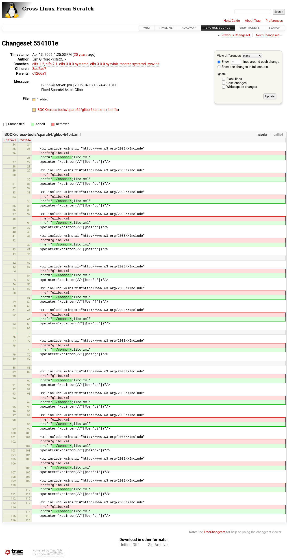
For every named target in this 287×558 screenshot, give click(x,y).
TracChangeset (214, 532)
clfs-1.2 (38, 64)
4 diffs (113, 110)
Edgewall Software (50, 554)
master (125, 64)
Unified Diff (129, 545)
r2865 (45, 85)
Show (223, 62)
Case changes (236, 83)
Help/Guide (232, 21)
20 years (80, 54)
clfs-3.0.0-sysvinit (104, 64)
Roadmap (189, 27)
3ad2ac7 (39, 69)
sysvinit (153, 64)
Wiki (146, 27)
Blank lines (234, 79)
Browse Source (218, 27)
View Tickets (249, 27)
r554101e (24, 140)
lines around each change (255, 62)
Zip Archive (157, 545)
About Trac (253, 21)
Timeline (166, 27)
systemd (139, 64)
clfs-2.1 (52, 64)
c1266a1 (39, 73)
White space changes (241, 87)
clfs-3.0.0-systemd (74, 64)
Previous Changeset (236, 35)
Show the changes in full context (242, 67)
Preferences (274, 21)
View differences (229, 56)
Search (274, 27)
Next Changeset (267, 35)
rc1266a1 (10, 140)
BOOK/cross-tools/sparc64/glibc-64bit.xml (71, 110)
